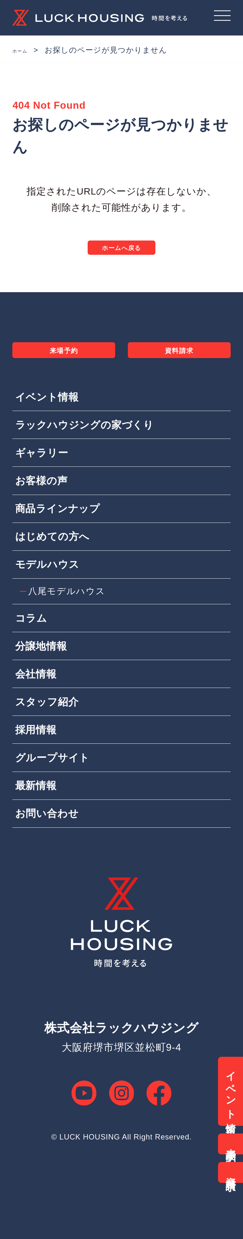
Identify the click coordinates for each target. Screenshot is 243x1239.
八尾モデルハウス (69, 620)
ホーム (24, 50)
